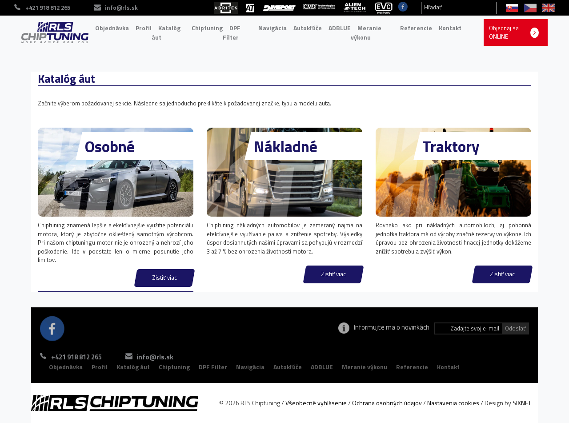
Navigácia (272, 27)
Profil (144, 27)
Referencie (416, 27)
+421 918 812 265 (76, 357)
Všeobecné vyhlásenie (316, 402)
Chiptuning (207, 27)
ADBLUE (340, 27)
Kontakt (450, 27)
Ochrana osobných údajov (387, 402)
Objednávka (112, 27)
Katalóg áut (166, 32)
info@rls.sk (154, 357)
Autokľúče (307, 27)
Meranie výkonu (366, 32)
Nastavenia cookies (453, 402)
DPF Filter (231, 32)
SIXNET (522, 402)
